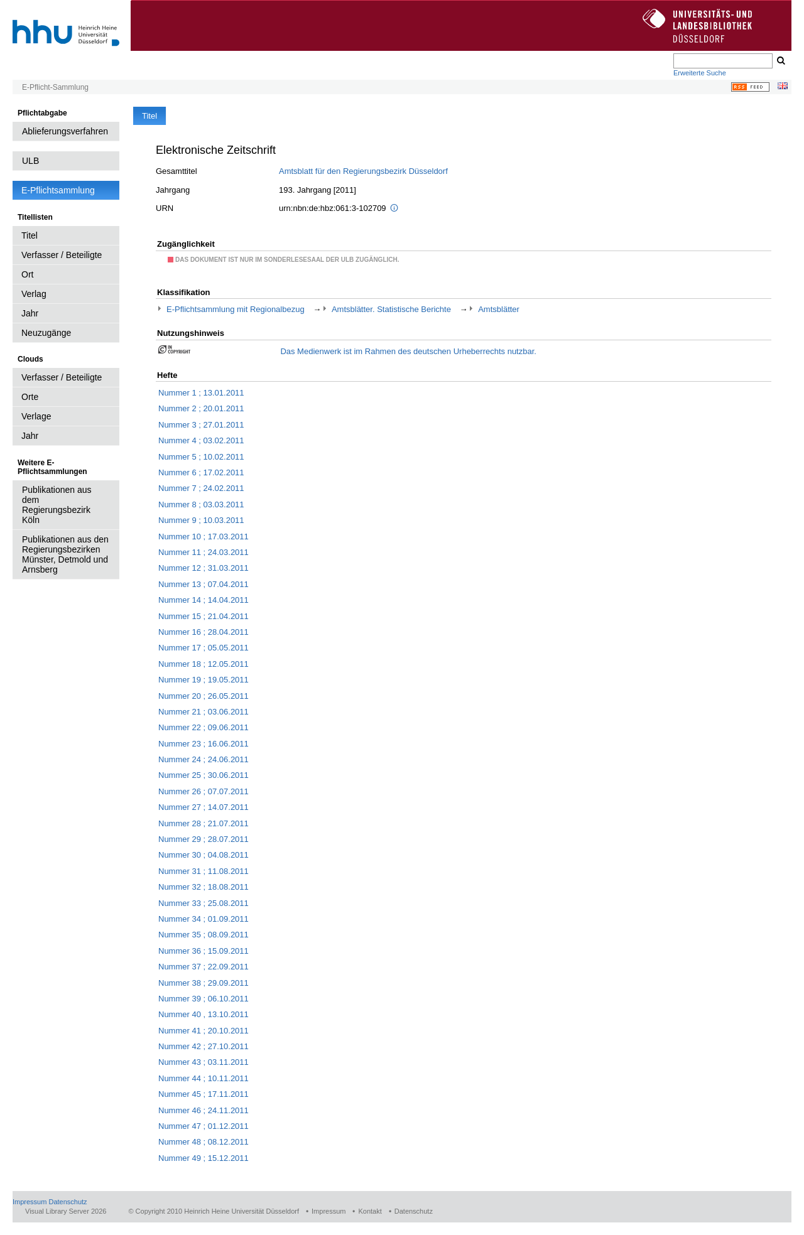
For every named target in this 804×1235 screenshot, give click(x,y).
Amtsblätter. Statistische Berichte (391, 309)
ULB (30, 161)
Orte (29, 397)
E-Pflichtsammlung (58, 190)
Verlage (36, 416)
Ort (27, 274)
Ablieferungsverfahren (65, 131)
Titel (29, 235)
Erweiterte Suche (699, 73)
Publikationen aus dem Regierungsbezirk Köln (57, 505)
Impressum (29, 1201)
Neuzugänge (46, 333)
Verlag (33, 294)
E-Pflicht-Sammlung (55, 87)
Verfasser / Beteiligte (61, 255)
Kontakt (369, 1211)
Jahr (29, 313)
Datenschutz (67, 1201)
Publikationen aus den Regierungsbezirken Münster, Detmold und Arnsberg (65, 554)
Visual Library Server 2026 (65, 1211)
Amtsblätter (498, 309)
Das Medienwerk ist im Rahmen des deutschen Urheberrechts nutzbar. (408, 351)
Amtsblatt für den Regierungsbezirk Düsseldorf (363, 171)
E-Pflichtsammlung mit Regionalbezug (235, 309)
